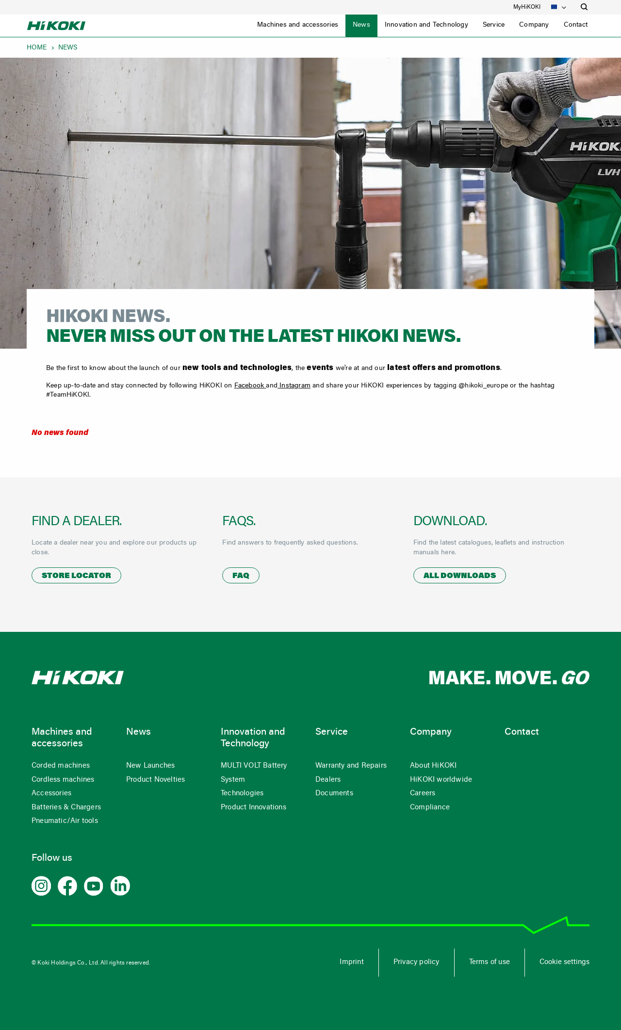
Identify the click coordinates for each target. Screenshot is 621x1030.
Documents (334, 793)
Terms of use (489, 962)
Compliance (430, 807)
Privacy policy (416, 962)
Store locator (76, 576)
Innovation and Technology (426, 25)
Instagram (294, 386)
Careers (422, 793)
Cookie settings (564, 962)
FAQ (240, 576)
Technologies (242, 793)
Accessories (51, 793)
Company (534, 25)
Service (494, 25)
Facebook (250, 386)
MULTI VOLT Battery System (254, 773)
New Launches (150, 766)
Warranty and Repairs (351, 766)
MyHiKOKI (526, 7)
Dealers (328, 780)
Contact (576, 25)
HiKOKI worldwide (441, 780)
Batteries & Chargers (66, 807)
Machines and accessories (297, 25)
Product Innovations (253, 807)
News (361, 25)
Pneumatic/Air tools (65, 821)
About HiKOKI (433, 766)
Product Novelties (155, 780)
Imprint (351, 962)
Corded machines (61, 766)
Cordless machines (63, 780)
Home (37, 48)
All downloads (460, 576)
